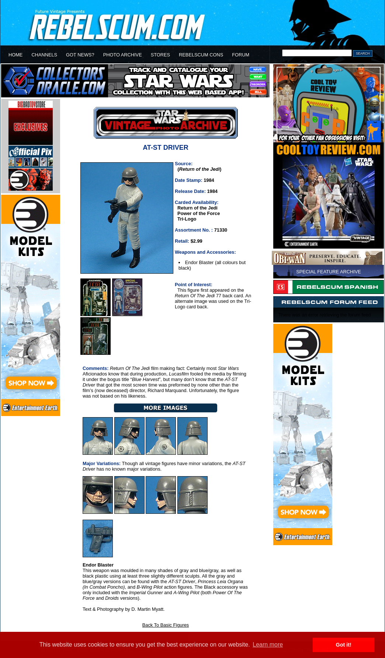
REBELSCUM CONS (201, 55)
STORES (160, 55)
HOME (15, 55)
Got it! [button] (343, 645)
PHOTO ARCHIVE (122, 55)
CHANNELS (44, 55)
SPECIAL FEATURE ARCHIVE (328, 271)
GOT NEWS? (80, 55)
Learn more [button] (268, 644)
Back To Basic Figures (165, 625)
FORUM (240, 55)
